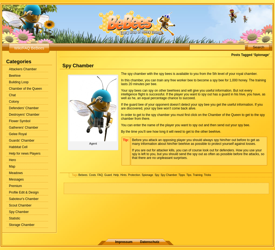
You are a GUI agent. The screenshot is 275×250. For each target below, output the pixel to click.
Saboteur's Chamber (24, 199)
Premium (15, 186)
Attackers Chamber (23, 69)
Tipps (181, 175)
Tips (189, 175)
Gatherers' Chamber (23, 127)
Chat (12, 95)
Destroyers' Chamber (24, 114)
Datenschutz (149, 242)
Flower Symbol (19, 121)
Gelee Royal (18, 134)
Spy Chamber (19, 212)
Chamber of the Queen (25, 89)
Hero (12, 160)
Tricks (207, 175)
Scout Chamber (20, 205)
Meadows (16, 173)
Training (198, 175)
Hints (123, 175)
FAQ (100, 175)
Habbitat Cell (18, 147)
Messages (16, 179)
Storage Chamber (22, 225)
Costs (92, 175)
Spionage (147, 175)
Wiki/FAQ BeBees (29, 48)
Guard (108, 175)
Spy (157, 175)
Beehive (15, 76)
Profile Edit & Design (24, 192)
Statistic (14, 218)
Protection (134, 175)
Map (12, 166)
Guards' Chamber (21, 140)
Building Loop (19, 82)
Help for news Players (25, 153)
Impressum (123, 242)
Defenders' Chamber (24, 108)
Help (116, 175)
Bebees (83, 175)
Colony (14, 102)
